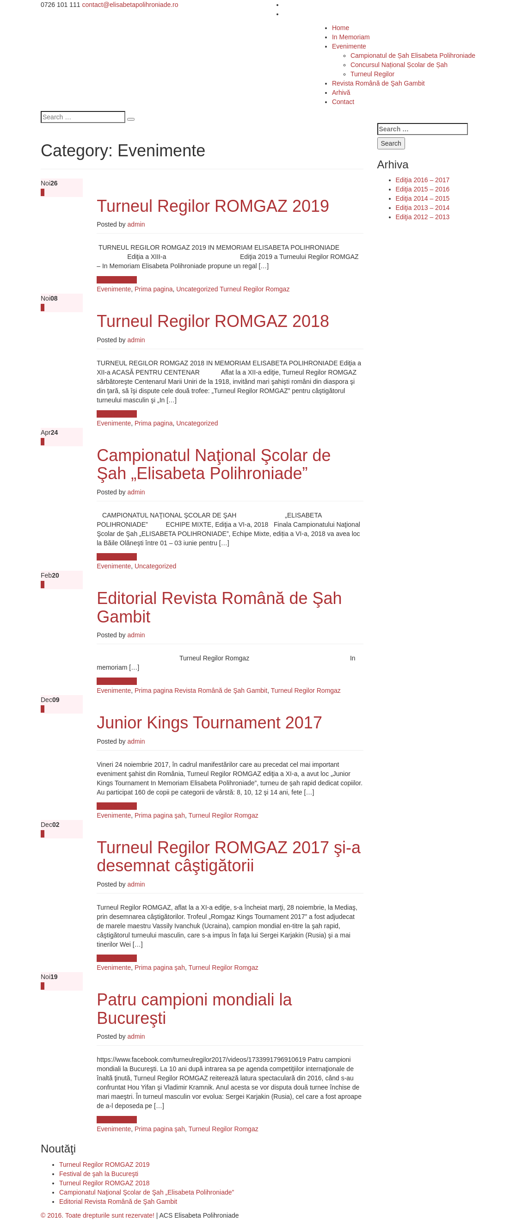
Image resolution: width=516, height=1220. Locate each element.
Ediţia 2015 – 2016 (423, 189)
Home (340, 27)
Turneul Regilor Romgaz (254, 289)
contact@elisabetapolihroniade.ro (130, 4)
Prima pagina (154, 289)
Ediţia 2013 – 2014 (423, 207)
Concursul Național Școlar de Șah (399, 64)
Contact (343, 101)
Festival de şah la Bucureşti (98, 1173)
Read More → (117, 279)
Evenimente (349, 46)
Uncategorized (197, 289)
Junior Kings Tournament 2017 (209, 722)
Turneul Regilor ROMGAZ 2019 (213, 206)
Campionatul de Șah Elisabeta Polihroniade (412, 55)
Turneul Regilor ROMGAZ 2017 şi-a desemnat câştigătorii (229, 856)
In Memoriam (351, 37)
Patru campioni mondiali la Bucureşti (194, 1009)
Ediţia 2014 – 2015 (423, 198)
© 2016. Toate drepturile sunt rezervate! (97, 1215)
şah (179, 815)
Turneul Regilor (372, 74)
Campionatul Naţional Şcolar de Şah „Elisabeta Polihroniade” (214, 464)
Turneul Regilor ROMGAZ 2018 (213, 321)
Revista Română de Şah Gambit (378, 83)
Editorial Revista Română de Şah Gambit (219, 607)
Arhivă (341, 92)
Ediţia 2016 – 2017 (423, 180)
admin (136, 224)
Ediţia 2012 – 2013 (423, 217)
